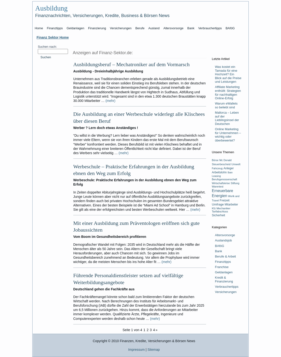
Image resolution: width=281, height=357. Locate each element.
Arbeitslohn (219, 172)
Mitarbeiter (231, 204)
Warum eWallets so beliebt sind (226, 105)
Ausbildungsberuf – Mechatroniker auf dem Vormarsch (131, 64)
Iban (230, 172)
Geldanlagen (224, 272)
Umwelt (236, 164)
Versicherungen (225, 292)
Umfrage (218, 204)
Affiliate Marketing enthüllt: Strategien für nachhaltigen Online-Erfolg (228, 92)
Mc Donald (225, 160)
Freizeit (225, 200)
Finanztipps (223, 261)
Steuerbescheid (221, 164)
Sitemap (153, 349)
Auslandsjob (223, 240)
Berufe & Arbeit (225, 256)
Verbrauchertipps (226, 286)
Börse (215, 160)
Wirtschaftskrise (221, 183)
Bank (218, 251)
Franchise (222, 267)
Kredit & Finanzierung (224, 279)
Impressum (136, 349)
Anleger (229, 168)
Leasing (216, 176)
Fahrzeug (217, 168)
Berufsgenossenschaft (224, 179)
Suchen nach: (47, 46)
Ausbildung (51, 8)
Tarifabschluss (220, 211)
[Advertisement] (52, 138)
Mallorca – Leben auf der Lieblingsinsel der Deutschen (227, 118)
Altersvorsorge (225, 235)
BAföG (219, 246)
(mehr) (110, 101)
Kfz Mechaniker (221, 208)
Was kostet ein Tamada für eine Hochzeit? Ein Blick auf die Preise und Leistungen (228, 74)
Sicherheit (218, 215)
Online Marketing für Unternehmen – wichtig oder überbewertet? (228, 134)
